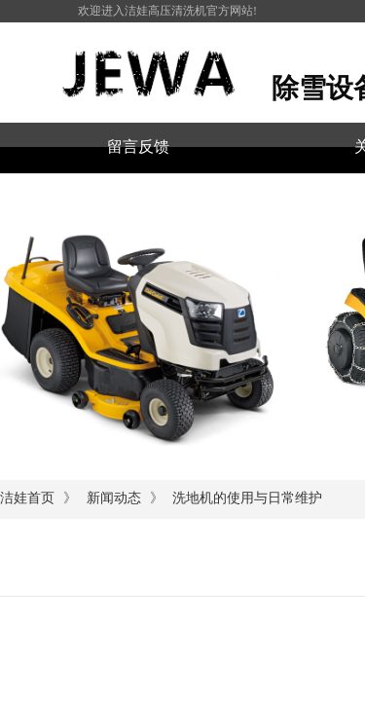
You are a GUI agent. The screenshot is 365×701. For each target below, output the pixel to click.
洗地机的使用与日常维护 (247, 498)
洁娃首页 (27, 498)
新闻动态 (114, 498)
